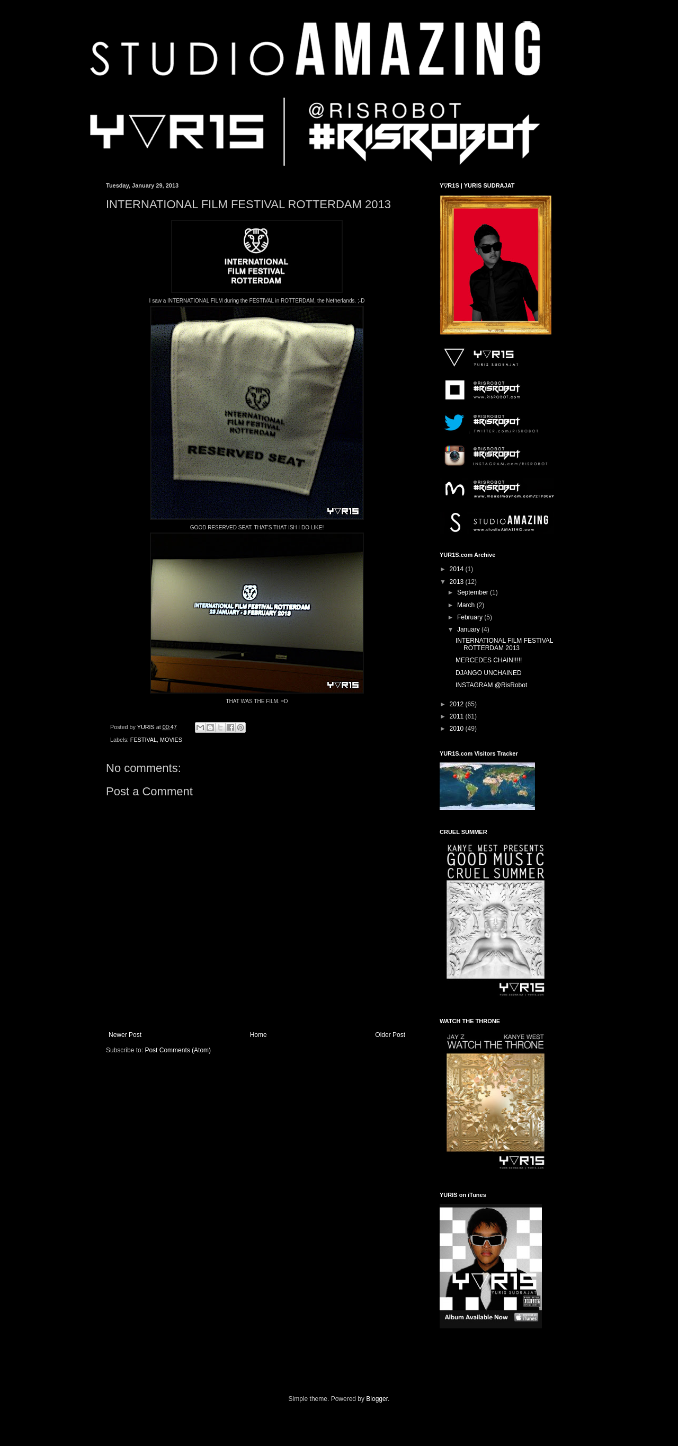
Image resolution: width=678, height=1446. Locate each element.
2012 (458, 704)
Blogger (377, 1399)
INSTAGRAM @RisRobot (491, 685)
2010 (458, 728)
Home (258, 1035)
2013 (458, 582)
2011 (458, 716)
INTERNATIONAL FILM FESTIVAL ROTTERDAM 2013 (504, 644)
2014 (458, 569)
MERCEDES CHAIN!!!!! (489, 660)
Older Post (390, 1035)
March (467, 605)
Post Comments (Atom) (178, 1050)
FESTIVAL (143, 740)
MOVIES (171, 740)
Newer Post (125, 1035)
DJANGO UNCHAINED (489, 673)
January (469, 629)
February (470, 617)
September (473, 592)
